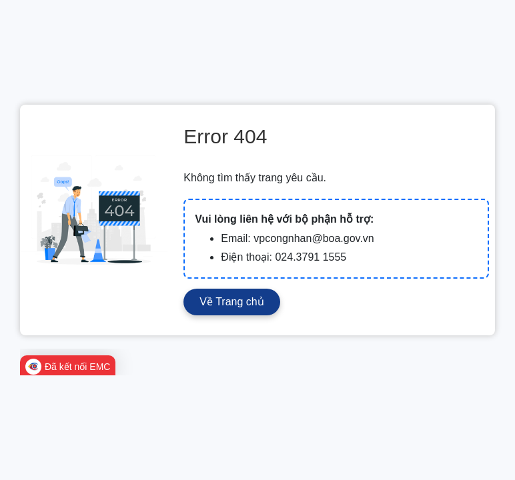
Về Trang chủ (231, 301)
